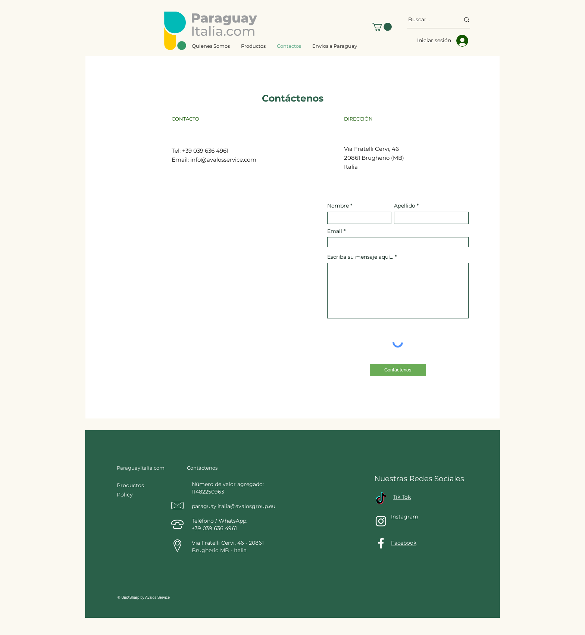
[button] (382, 27)
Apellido (404, 205)
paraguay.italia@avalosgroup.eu (233, 506)
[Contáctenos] (398, 370)
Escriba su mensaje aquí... (360, 256)
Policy (125, 494)
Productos (131, 485)
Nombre (338, 205)
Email (334, 231)
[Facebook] (381, 543)
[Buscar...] (428, 20)
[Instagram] (381, 521)
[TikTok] (381, 499)
